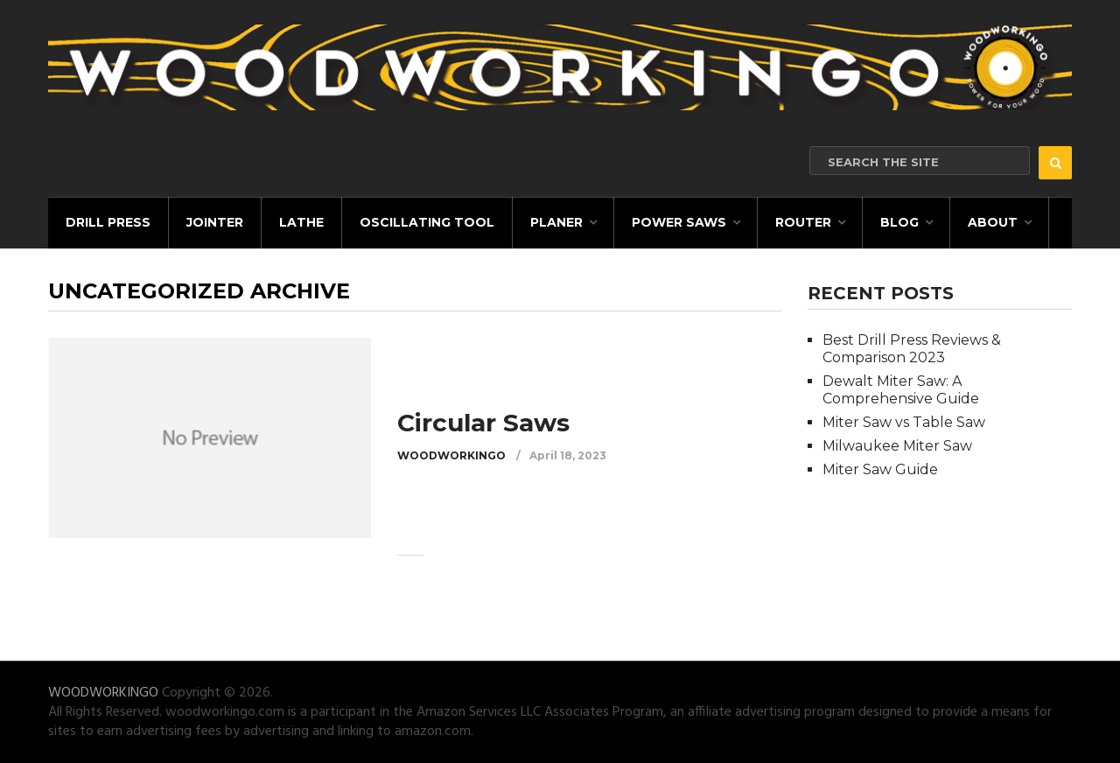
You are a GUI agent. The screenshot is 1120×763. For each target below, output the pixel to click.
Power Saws (679, 222)
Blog (899, 222)
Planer (556, 222)
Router (803, 222)
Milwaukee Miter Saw (897, 446)
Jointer (214, 222)
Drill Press (108, 222)
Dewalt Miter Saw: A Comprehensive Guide (900, 390)
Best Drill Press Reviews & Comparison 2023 (911, 349)
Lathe (301, 222)
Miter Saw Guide (880, 469)
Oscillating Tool (427, 222)
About (993, 222)
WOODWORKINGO (451, 455)
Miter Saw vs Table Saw (903, 422)
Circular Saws (483, 423)
